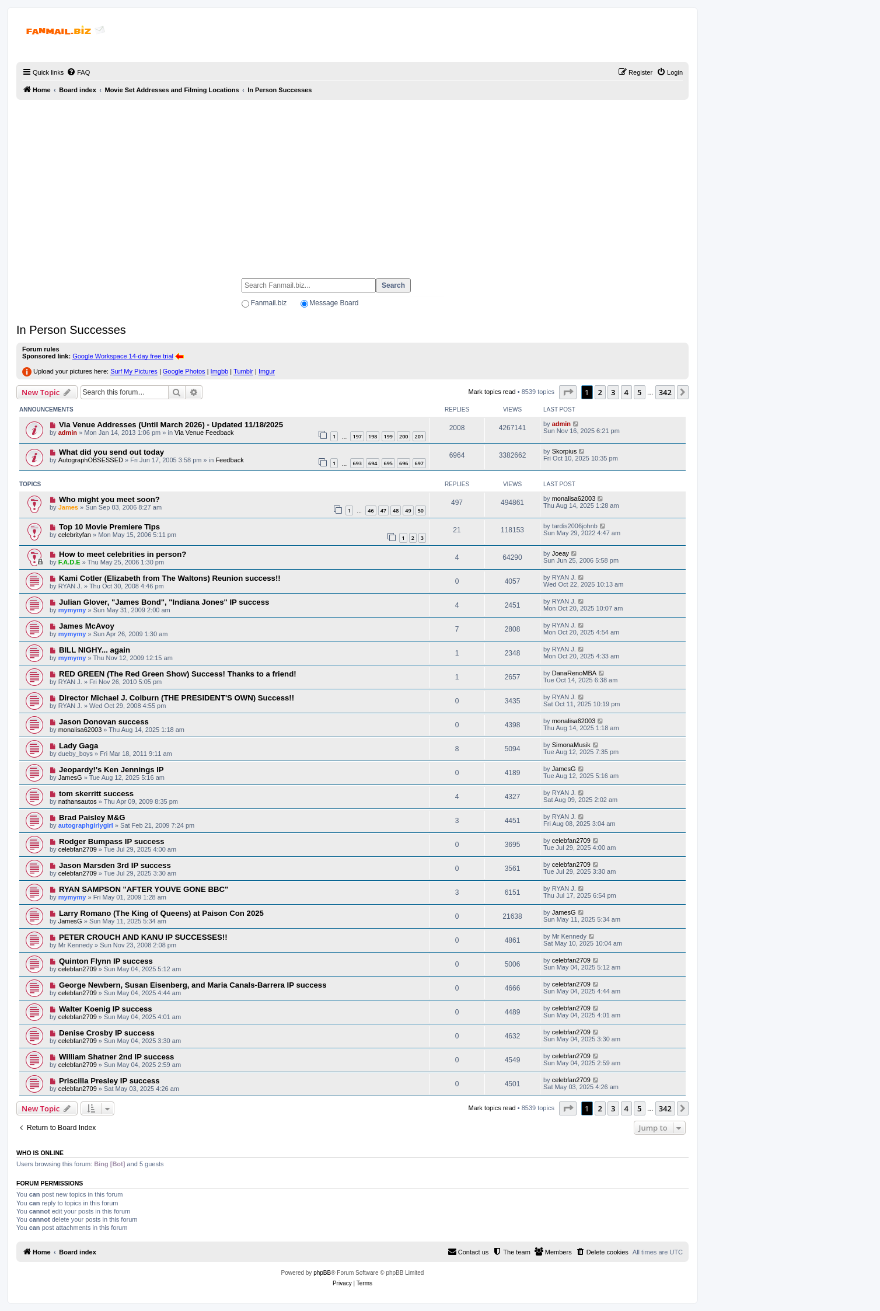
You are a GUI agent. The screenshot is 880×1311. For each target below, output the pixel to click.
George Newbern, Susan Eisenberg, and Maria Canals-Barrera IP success (193, 985)
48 (396, 510)
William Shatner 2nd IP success (116, 1056)
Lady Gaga (78, 745)
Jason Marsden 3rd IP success (115, 865)
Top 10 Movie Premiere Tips (109, 526)
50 (421, 510)
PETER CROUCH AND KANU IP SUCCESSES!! (143, 937)
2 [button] (600, 392)
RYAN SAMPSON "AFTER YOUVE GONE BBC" (143, 889)
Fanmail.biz (269, 303)
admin (67, 432)
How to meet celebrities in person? (122, 554)
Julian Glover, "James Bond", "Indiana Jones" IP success (164, 602)
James (68, 507)
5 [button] (639, 392)
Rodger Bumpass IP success (112, 841)
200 (403, 436)
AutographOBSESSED (90, 459)
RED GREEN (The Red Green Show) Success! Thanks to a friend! (177, 674)
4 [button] (626, 392)
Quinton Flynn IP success (106, 961)
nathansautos (77, 801)
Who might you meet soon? (109, 499)
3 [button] (613, 392)
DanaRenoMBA (574, 673)
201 (419, 436)
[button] (568, 392)
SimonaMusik (571, 744)
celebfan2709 (77, 849)
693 (356, 463)
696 (403, 463)
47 (383, 510)
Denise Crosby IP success (107, 1032)
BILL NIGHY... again (94, 650)
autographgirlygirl (85, 825)
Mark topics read (491, 391)
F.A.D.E (69, 562)
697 (419, 463)
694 (372, 463)
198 (372, 436)
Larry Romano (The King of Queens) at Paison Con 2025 (161, 913)
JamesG (70, 777)
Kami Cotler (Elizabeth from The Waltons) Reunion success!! (170, 578)
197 (356, 436)
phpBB (322, 1273)
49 (408, 510)
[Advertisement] (352, 184)
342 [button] (665, 392)
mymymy (72, 609)
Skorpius (564, 451)
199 (388, 436)
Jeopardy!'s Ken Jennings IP (111, 769)
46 (370, 510)
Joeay (560, 553)
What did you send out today (111, 452)
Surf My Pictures (134, 371)
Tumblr (243, 371)
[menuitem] (78, 72)
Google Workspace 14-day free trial (122, 356)
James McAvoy (86, 626)
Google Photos (184, 371)
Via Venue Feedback (203, 432)
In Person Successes (71, 329)
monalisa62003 (574, 498)
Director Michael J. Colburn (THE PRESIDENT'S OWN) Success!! (176, 697)
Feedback (229, 459)
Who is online (40, 1152)
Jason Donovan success (104, 721)
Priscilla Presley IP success (109, 1080)
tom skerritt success (96, 793)
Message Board (333, 303)
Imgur (267, 371)
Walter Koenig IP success (105, 1009)
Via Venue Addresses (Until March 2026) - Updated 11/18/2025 (171, 424)
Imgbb (220, 371)
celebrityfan (74, 534)
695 (388, 463)
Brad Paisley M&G (92, 817)
